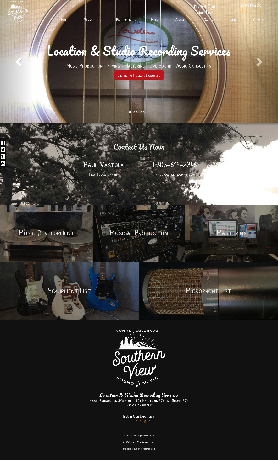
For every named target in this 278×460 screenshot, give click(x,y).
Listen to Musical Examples (139, 75)
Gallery (209, 19)
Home (65, 19)
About (182, 19)
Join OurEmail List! (204, 9)
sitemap (126, 435)
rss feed (144, 435)
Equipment (126, 19)
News (234, 19)
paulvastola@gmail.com (174, 174)
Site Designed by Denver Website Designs (139, 448)
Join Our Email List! (139, 416)
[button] (16, 61)
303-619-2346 (174, 164)
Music (156, 19)
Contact (260, 19)
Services (92, 19)
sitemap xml (135, 435)
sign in (152, 435)
